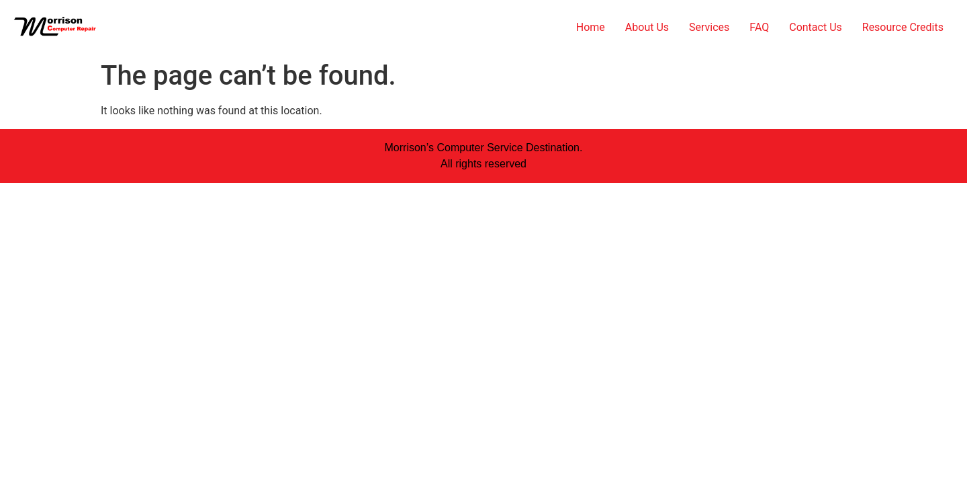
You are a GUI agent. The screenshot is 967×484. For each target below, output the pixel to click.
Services (709, 27)
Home (590, 27)
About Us (647, 27)
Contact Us (815, 27)
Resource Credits (902, 27)
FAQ (759, 27)
